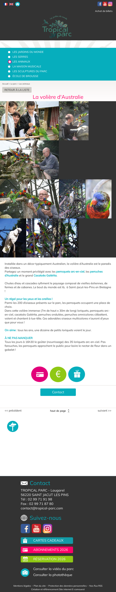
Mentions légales (22, 585)
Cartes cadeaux (48, 540)
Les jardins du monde (28, 52)
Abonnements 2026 (50, 550)
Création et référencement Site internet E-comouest (58, 589)
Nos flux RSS (95, 585)
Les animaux (21, 61)
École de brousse (25, 76)
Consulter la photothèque (52, 575)
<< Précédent (13, 410)
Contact (58, 392)
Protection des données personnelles (67, 585)
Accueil (5, 84)
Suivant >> (104, 410)
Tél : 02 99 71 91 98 (36, 499)
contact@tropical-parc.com (42, 508)
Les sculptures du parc (30, 71)
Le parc (13, 84)
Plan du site (40, 585)
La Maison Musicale (27, 66)
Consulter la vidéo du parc (53, 569)
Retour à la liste (16, 90)
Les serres (20, 56)
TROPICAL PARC (34, 490)
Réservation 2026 (49, 559)
